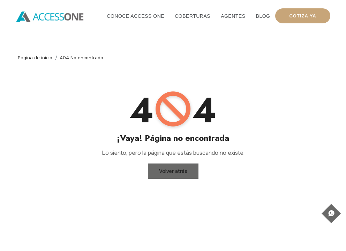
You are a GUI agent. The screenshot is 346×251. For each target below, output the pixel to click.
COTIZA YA (302, 15)
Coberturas (192, 16)
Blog (263, 16)
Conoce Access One (135, 16)
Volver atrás (173, 171)
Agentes (233, 16)
